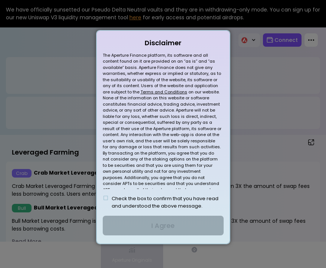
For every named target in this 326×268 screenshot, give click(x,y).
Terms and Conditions (164, 92)
